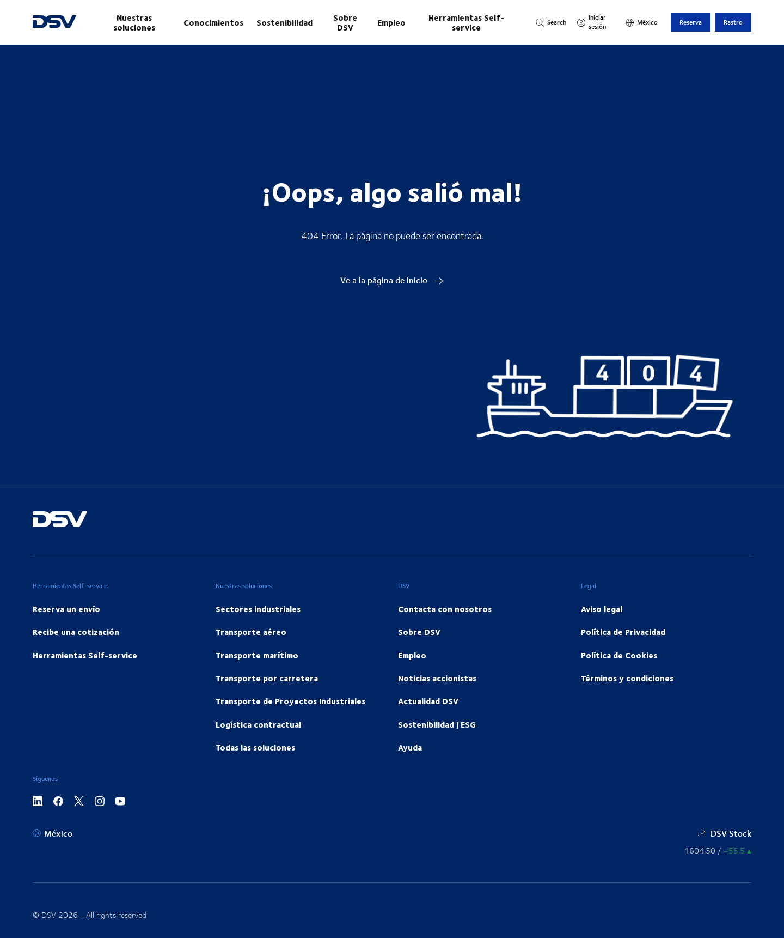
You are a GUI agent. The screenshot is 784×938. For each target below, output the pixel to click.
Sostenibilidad (284, 22)
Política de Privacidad (623, 631)
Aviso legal (601, 608)
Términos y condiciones (627, 678)
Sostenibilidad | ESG (437, 724)
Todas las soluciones (255, 747)
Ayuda (410, 747)
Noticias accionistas (437, 678)
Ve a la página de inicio (392, 280)
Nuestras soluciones (134, 22)
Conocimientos (213, 22)
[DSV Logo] (54, 22)
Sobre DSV (345, 22)
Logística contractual (258, 724)
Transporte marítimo (257, 655)
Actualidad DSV (428, 700)
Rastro (733, 22)
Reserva (690, 22)
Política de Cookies (619, 655)
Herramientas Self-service (466, 22)
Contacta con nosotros (445, 608)
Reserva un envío (66, 608)
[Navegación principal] (306, 22)
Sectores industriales (258, 608)
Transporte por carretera (267, 678)
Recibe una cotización (76, 631)
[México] (642, 22)
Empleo (391, 22)
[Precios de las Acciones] (717, 850)
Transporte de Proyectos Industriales (290, 700)
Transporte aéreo (251, 631)
